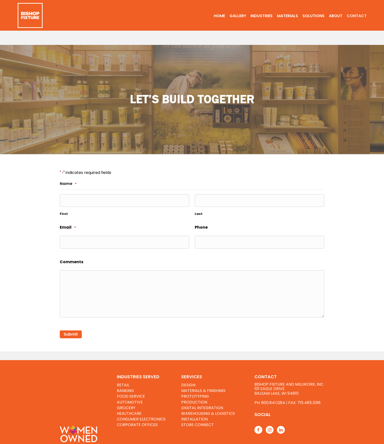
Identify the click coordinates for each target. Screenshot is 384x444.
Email (68, 227)
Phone (201, 227)
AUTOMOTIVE (130, 402)
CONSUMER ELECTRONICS (141, 419)
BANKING (125, 390)
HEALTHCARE (129, 413)
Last (199, 213)
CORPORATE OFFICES (137, 425)
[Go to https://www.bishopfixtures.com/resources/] (294, 414)
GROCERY (126, 408)
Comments (71, 262)
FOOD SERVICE (131, 396)
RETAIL (123, 385)
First (64, 213)
